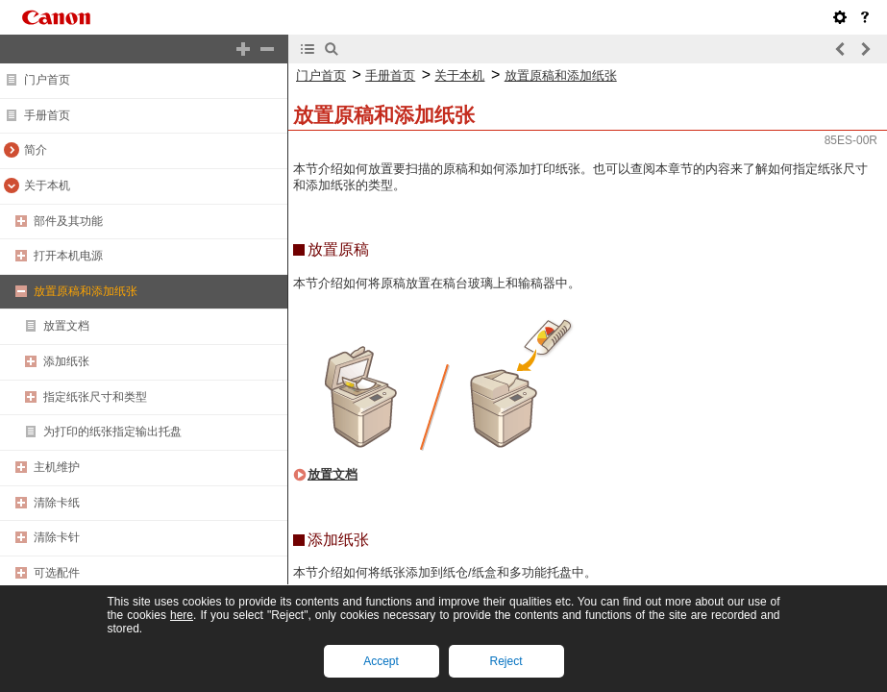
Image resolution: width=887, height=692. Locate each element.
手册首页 (47, 115)
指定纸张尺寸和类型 (95, 397)
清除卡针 (57, 537)
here (181, 615)
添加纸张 (66, 361)
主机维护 (57, 467)
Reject (505, 661)
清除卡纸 (57, 502)
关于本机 (47, 185)
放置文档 (66, 326)
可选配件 (57, 573)
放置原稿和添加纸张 (85, 291)
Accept (381, 661)
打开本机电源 (68, 255)
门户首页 (47, 79)
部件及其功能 (68, 221)
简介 (35, 150)
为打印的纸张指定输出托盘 (112, 431)
